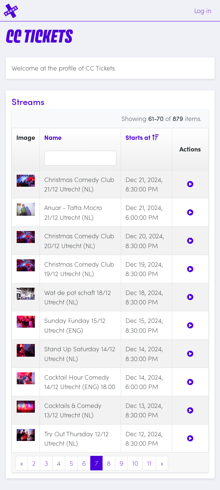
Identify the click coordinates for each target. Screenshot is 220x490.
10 (135, 462)
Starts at (142, 137)
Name (53, 137)
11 (149, 462)
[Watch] (190, 184)
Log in (202, 10)
